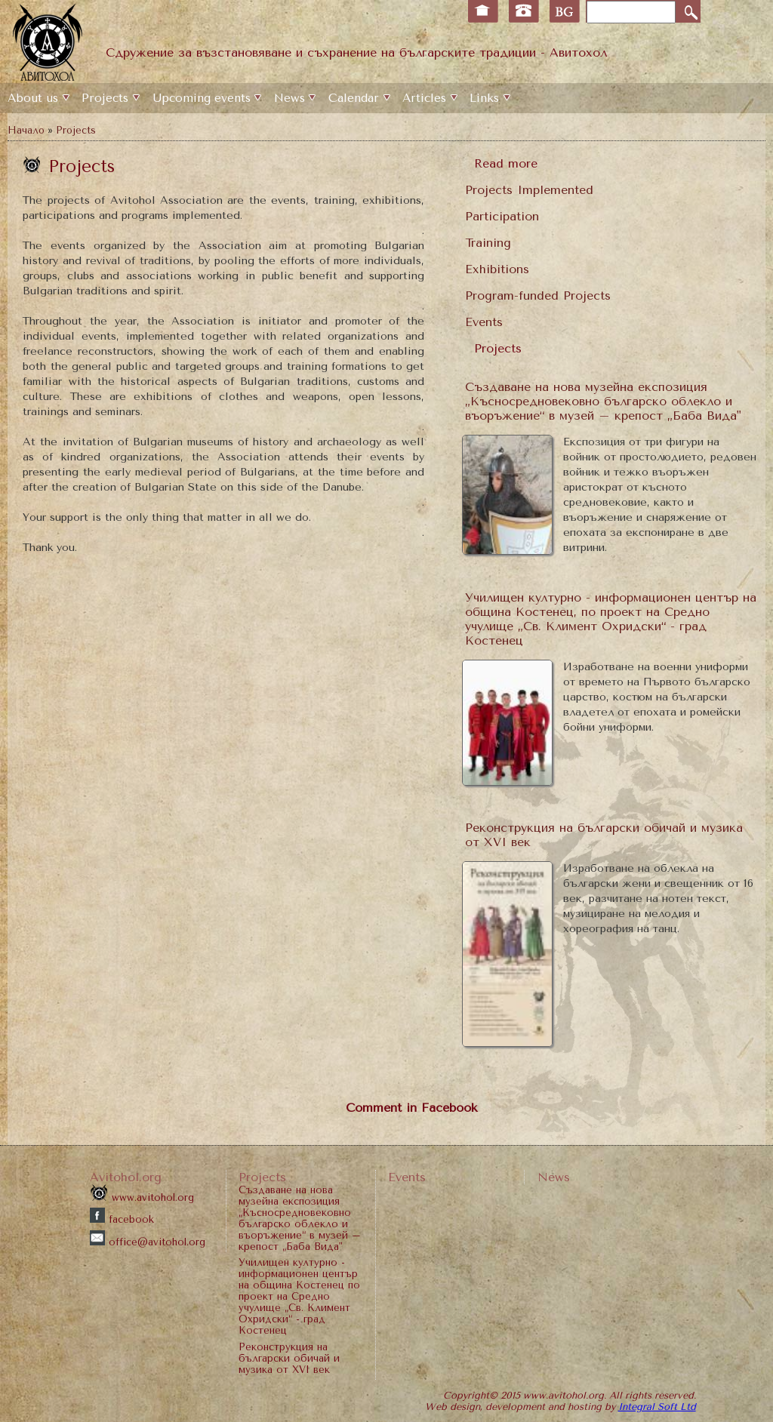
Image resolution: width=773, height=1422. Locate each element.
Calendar (353, 98)
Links (484, 98)
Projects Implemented (529, 190)
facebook (122, 1219)
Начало (26, 130)
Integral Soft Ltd (657, 1406)
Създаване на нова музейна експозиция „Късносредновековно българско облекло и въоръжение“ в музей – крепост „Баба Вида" (603, 401)
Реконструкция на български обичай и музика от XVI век (289, 1358)
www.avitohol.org (142, 1197)
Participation (502, 216)
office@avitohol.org (147, 1242)
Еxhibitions (497, 269)
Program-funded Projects (538, 295)
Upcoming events (201, 98)
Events (484, 322)
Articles (424, 98)
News (289, 98)
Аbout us (33, 98)
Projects (105, 98)
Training (488, 242)
